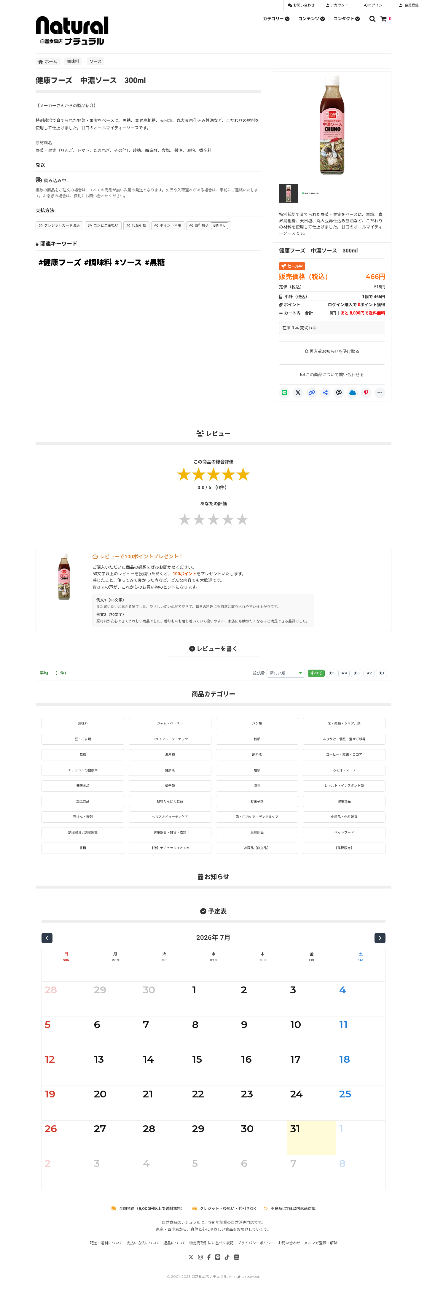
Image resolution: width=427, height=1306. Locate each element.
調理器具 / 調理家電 (82, 841)
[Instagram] (200, 1268)
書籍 (83, 858)
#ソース (128, 262)
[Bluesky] (352, 392)
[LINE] (284, 392)
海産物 (170, 757)
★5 (331, 673)
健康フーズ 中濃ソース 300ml (318, 250)
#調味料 (98, 262)
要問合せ (219, 226)
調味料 (73, 61)
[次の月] (380, 949)
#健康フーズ (60, 262)
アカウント (337, 5)
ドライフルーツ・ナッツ (170, 740)
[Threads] (339, 392)
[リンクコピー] (311, 392)
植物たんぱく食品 (170, 807)
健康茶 (170, 774)
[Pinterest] (366, 392)
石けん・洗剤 (82, 824)
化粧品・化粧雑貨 (344, 824)
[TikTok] (227, 1268)
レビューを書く (213, 648)
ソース (96, 61)
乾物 (83, 757)
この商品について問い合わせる (332, 374)
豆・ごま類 (82, 740)
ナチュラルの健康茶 (82, 774)
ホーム (48, 61)
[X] (298, 392)
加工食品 (82, 807)
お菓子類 (257, 807)
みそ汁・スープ (344, 774)
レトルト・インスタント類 (344, 791)
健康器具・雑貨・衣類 (170, 841)
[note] (236, 1268)
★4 (344, 673)
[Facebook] (209, 1268)
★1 (382, 673)
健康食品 (344, 807)
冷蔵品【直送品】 (257, 858)
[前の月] (47, 949)
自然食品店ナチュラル (209, 1287)
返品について (174, 1253)
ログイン (373, 5)
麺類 (257, 774)
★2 (369, 673)
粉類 (257, 740)
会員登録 (409, 5)
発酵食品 (82, 791)
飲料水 (257, 757)
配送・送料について (106, 1253)
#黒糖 (155, 262)
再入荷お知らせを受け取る (332, 351)
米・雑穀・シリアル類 (344, 724)
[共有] (325, 392)
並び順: (259, 673)
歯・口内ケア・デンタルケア (257, 824)
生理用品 (257, 841)
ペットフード (344, 841)
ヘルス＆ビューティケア (170, 824)
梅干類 (170, 791)
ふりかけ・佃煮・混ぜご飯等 (344, 740)
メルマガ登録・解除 (321, 1253)
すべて (316, 673)
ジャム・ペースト (170, 724)
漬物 (257, 791)
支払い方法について (143, 1253)
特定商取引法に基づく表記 (211, 1253)
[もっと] (380, 392)
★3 (356, 673)
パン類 (257, 724)
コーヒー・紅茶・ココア (344, 757)
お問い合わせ (301, 5)
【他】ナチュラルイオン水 (170, 858)
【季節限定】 (344, 858)
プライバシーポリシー (256, 1253)
